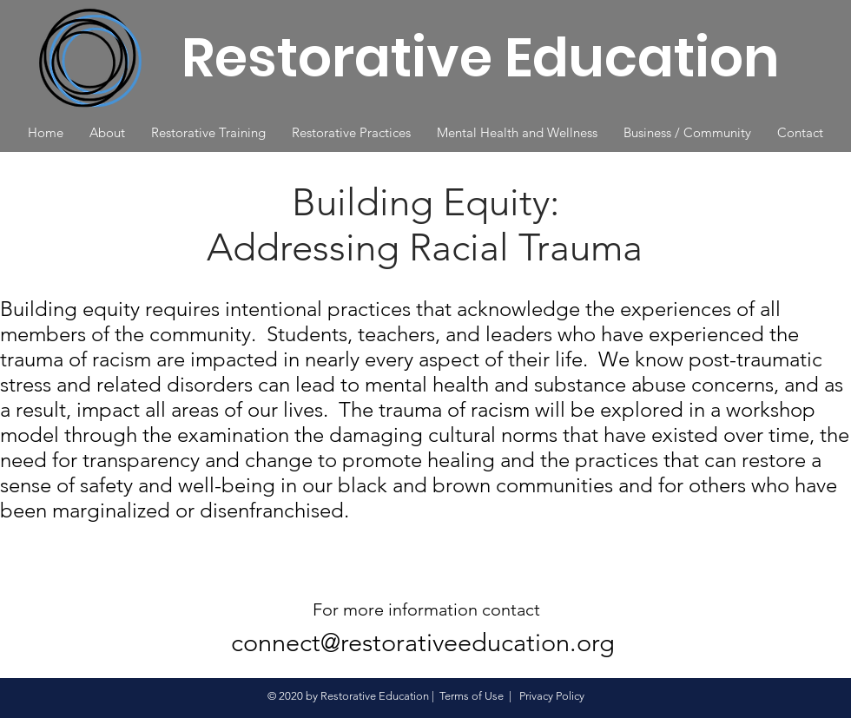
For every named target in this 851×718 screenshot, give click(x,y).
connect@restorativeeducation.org (423, 642)
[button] (107, 132)
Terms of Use (471, 695)
